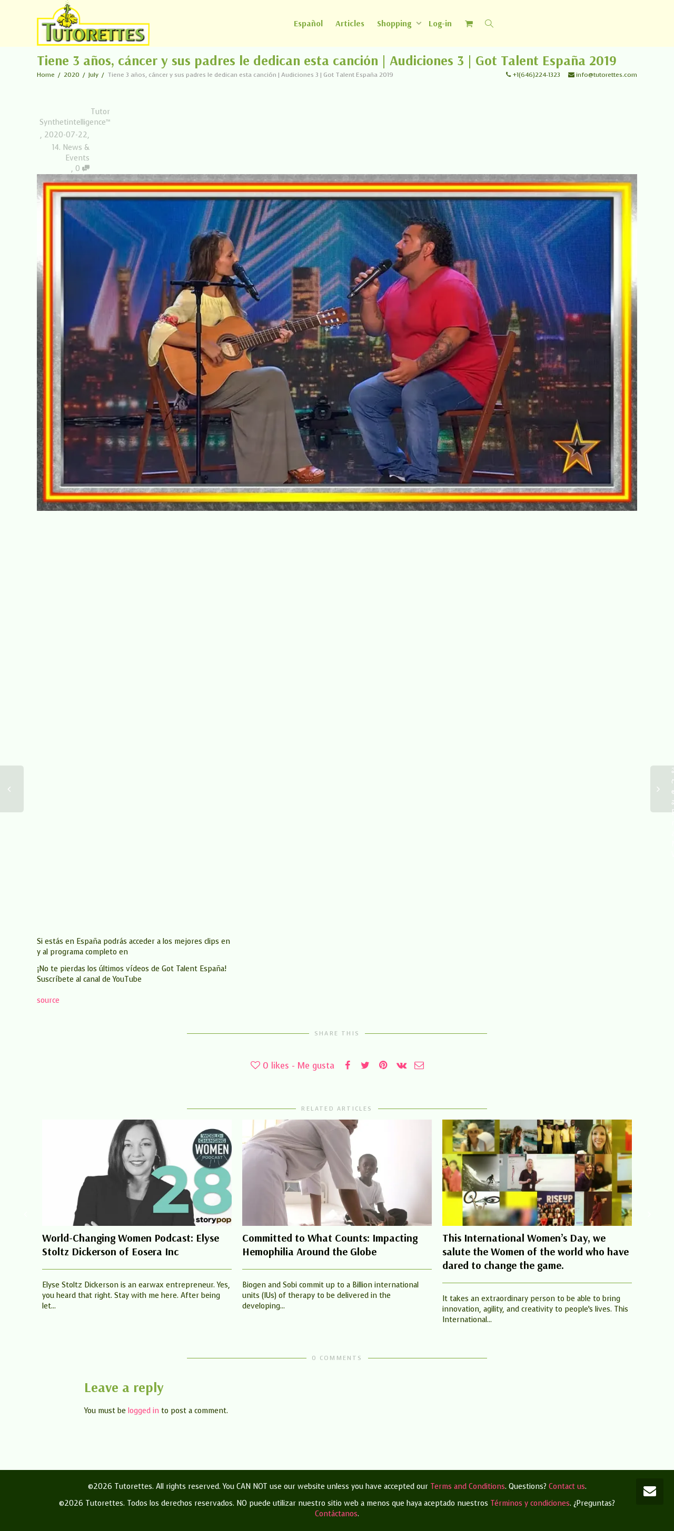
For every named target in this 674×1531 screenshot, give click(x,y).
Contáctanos (336, 1514)
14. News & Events (71, 153)
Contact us (567, 1487)
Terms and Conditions (467, 1487)
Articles (349, 23)
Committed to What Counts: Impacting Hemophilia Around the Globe (330, 1244)
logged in (143, 1411)
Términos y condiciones (530, 1503)
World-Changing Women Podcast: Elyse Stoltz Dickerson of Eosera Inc (130, 1244)
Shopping (395, 23)
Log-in (440, 23)
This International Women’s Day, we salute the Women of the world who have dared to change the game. (535, 1251)
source (48, 1000)
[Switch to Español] (308, 23)
